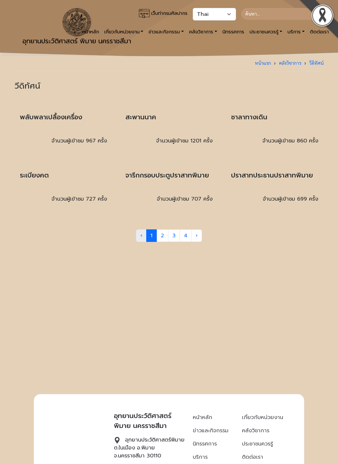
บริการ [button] (294, 31)
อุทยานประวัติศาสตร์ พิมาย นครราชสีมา (76, 27)
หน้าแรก (263, 63)
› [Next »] (197, 236)
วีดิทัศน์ (316, 63)
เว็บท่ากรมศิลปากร (163, 13)
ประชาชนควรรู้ (257, 444)
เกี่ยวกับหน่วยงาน (262, 417)
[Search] (279, 14)
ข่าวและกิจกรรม (210, 431)
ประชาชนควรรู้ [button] (264, 31)
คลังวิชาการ (290, 63)
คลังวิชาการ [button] (201, 31)
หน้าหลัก (202, 417)
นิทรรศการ (233, 31)
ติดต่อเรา (252, 457)
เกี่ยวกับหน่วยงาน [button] (122, 31)
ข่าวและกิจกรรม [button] (164, 31)
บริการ (200, 457)
